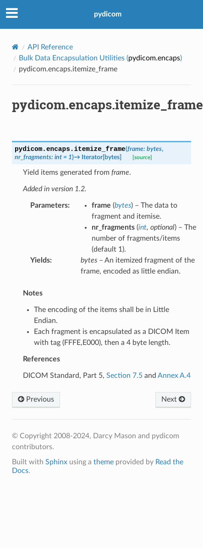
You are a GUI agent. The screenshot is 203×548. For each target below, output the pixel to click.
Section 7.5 (124, 375)
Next (173, 399)
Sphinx (56, 462)
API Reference (50, 47)
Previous (36, 399)
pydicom (107, 14)
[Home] (15, 47)
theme (103, 462)
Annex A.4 (174, 375)
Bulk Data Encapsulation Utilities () (100, 58)
